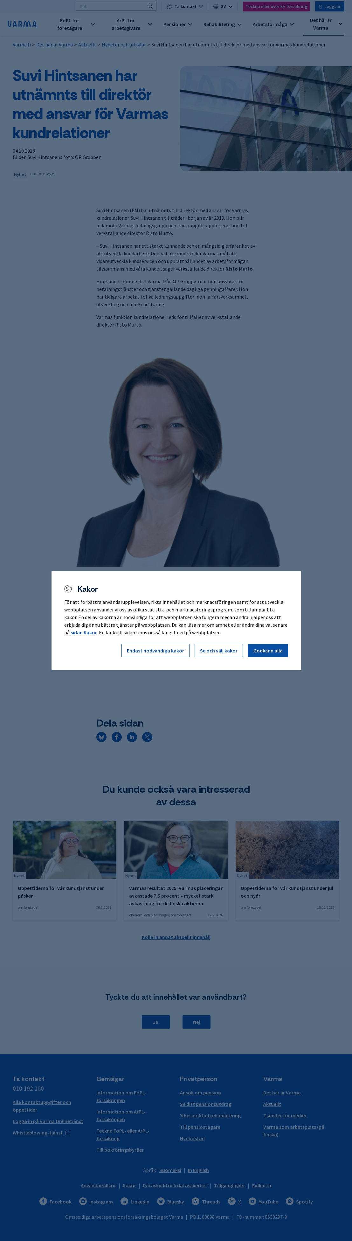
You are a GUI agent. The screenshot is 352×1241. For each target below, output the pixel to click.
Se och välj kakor (219, 650)
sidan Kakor (84, 632)
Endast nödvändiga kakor (155, 650)
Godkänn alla (268, 650)
